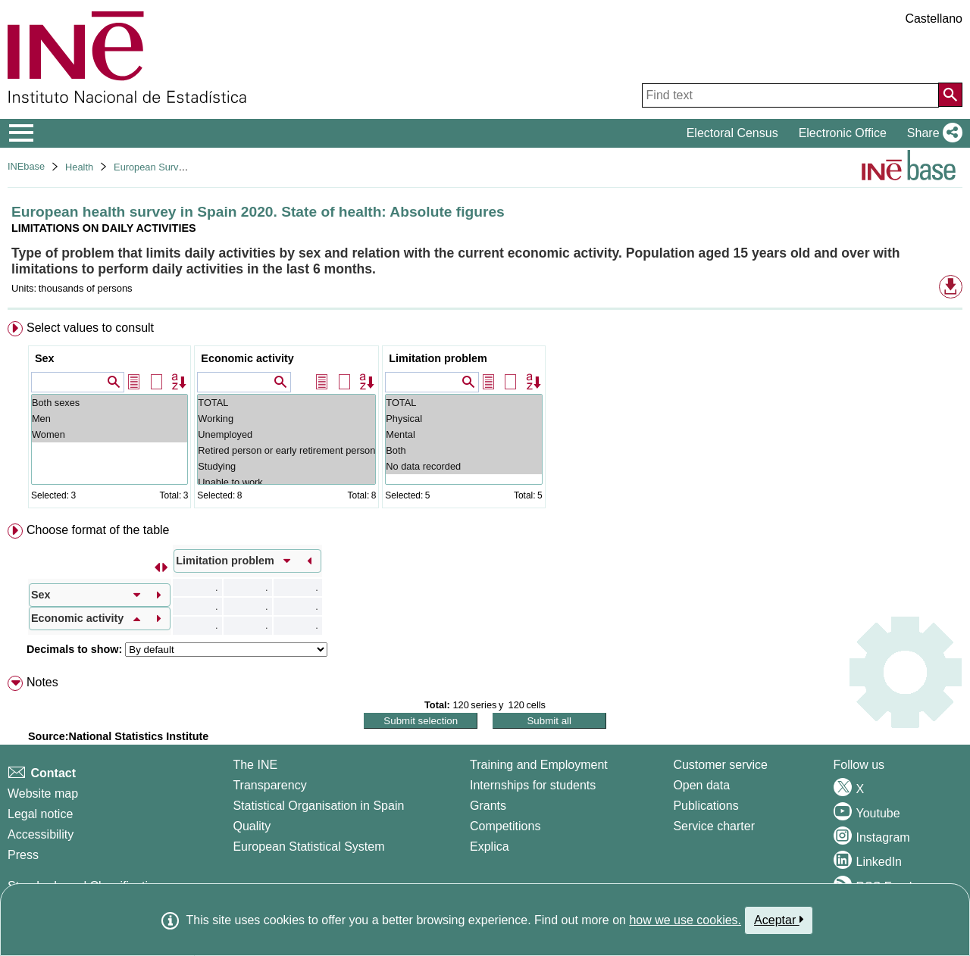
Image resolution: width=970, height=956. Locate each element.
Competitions (505, 826)
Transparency (269, 785)
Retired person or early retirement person (286, 450)
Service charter (714, 826)
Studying (286, 466)
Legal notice (40, 814)
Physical (463, 418)
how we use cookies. (685, 920)
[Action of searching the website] (950, 95)
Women (109, 434)
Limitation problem (438, 358)
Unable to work (286, 482)
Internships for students (533, 785)
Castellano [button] (933, 18)
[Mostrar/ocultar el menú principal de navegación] (22, 133)
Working (286, 418)
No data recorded (463, 466)
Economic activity (247, 358)
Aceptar (778, 919)
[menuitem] (485, 418)
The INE (255, 764)
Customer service (720, 764)
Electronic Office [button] (843, 133)
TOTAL (286, 403)
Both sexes (109, 403)
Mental (463, 434)
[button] (931, 133)
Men (109, 418)
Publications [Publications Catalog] (705, 805)
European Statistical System (308, 846)
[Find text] (790, 95)
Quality (252, 826)
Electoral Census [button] (732, 133)
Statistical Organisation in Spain (318, 805)
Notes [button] (42, 682)
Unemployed (286, 434)
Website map (43, 793)
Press (23, 854)
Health (79, 167)
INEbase (26, 166)
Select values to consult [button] (90, 327)
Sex (45, 358)
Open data (701, 785)
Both (463, 450)
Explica (489, 846)
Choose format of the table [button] (98, 529)
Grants (488, 805)
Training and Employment (539, 764)
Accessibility (41, 834)
